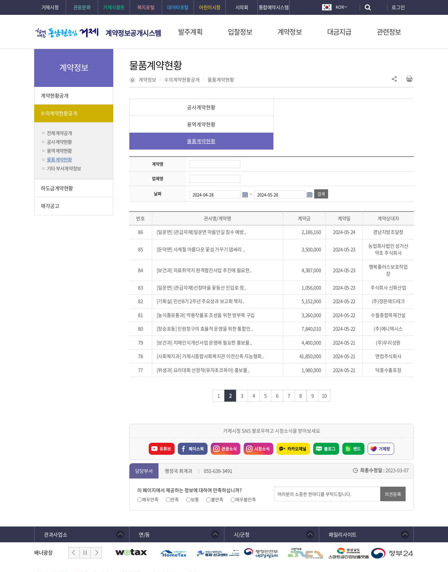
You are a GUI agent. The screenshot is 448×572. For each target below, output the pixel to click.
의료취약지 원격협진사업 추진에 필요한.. (212, 236)
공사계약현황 (176, 107)
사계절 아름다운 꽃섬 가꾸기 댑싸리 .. (209, 215)
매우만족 (150, 465)
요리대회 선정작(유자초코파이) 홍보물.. (211, 336)
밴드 (357, 415)
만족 (175, 465)
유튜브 (165, 415)
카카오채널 (296, 415)
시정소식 (257, 413)
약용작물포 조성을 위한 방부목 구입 (220, 281)
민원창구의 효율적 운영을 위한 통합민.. (214, 294)
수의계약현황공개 (182, 79)
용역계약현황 (271, 107)
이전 (74, 519)
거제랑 (384, 415)
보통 (195, 465)
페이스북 (196, 415)
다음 (96, 519)
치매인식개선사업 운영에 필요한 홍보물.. (212, 308)
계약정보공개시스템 (133, 32)
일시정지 (85, 519)
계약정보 (147, 79)
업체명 (157, 145)
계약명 (157, 130)
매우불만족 (245, 465)
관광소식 (224, 413)
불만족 (217, 465)
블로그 (329, 415)
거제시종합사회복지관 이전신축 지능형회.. (223, 322)
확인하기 (182, 553)
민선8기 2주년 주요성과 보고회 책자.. (209, 267)
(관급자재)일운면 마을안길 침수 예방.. (209, 198)
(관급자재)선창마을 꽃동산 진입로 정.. (209, 253)
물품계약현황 (221, 79)
